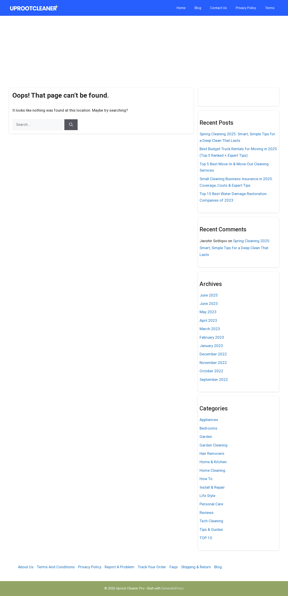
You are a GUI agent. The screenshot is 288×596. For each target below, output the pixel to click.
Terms (269, 8)
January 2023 (211, 345)
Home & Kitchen (213, 462)
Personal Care (211, 504)
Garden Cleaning (213, 445)
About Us (26, 567)
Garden (206, 436)
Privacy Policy (246, 8)
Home (181, 8)
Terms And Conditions (56, 567)
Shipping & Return (196, 567)
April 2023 (208, 320)
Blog (198, 8)
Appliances (209, 419)
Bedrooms (208, 428)
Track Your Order (152, 567)
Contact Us (218, 8)
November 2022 (213, 362)
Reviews (207, 512)
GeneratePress (173, 588)
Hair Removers (212, 453)
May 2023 (208, 312)
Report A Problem (119, 567)
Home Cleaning (212, 470)
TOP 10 (206, 538)
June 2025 (209, 295)
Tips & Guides (211, 529)
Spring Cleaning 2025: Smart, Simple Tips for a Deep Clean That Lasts (235, 248)
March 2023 (210, 329)
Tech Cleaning (211, 521)
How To (206, 478)
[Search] (71, 124)
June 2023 (209, 303)
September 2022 (214, 379)
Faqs (173, 567)
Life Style (207, 495)
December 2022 (213, 354)
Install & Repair (212, 487)
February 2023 (212, 337)
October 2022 (211, 371)
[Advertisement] (144, 49)
